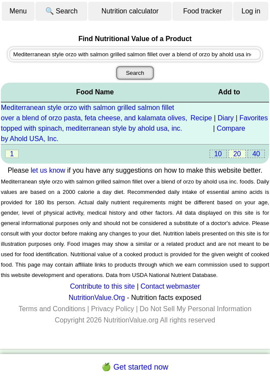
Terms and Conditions (52, 308)
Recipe (201, 118)
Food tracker (202, 11)
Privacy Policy (112, 308)
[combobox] (135, 54)
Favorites (253, 118)
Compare (231, 128)
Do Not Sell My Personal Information (195, 308)
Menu (18, 11)
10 (218, 154)
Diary (226, 118)
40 (256, 154)
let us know (48, 170)
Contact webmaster (170, 286)
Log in (250, 11)
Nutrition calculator (130, 11)
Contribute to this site (102, 286)
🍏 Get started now (135, 367)
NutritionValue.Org (97, 297)
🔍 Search (61, 11)
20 (237, 154)
